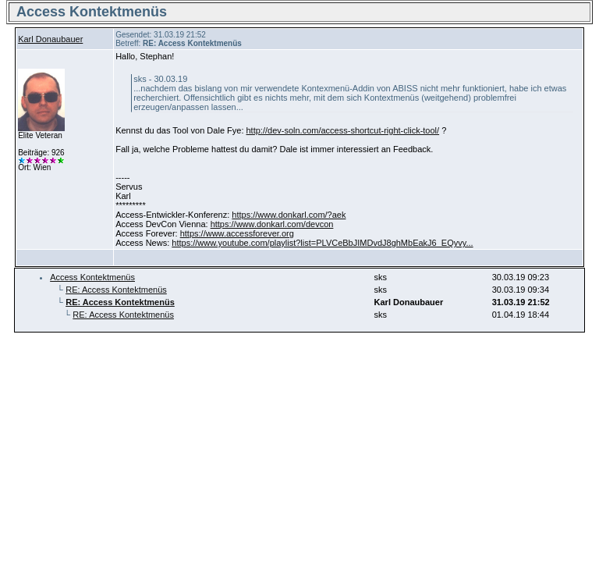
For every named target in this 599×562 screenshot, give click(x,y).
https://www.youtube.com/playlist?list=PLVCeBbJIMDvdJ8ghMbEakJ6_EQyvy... (322, 242)
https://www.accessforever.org (237, 233)
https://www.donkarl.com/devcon (272, 224)
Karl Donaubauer (50, 39)
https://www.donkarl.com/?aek (289, 214)
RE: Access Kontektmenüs (116, 289)
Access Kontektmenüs (92, 277)
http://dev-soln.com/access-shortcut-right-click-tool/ (343, 130)
